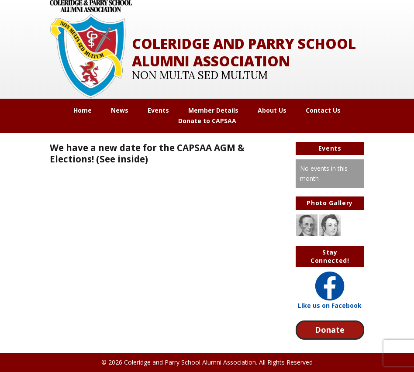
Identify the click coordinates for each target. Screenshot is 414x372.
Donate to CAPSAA (207, 121)
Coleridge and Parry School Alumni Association (244, 52)
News (119, 110)
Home (82, 110)
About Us (272, 110)
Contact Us (323, 110)
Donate (330, 329)
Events (158, 110)
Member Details (213, 110)
